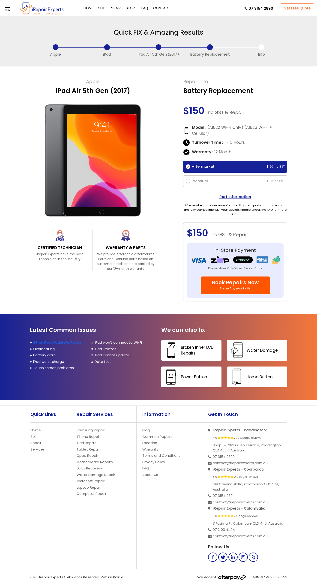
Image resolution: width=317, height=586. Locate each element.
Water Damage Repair (96, 474)
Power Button (184, 376)
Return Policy (112, 577)
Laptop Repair (89, 487)
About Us (150, 474)
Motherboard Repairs (95, 462)
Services (37, 449)
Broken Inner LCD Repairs (188, 350)
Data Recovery (89, 468)
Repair (115, 8)
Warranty (150, 449)
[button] (7, 8)
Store (131, 8)
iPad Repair (86, 442)
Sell (101, 8)
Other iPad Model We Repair (57, 342)
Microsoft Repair (91, 480)
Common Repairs (157, 436)
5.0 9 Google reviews (235, 476)
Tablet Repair (88, 449)
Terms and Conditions (161, 455)
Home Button (250, 376)
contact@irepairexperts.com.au (240, 462)
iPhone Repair (88, 436)
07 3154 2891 (223, 495)
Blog (146, 430)
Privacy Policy (153, 462)
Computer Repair (91, 493)
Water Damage (253, 350)
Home (88, 8)
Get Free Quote (297, 8)
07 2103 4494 (224, 529)
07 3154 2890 (260, 8)
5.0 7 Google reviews (235, 516)
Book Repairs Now (235, 285)
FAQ (144, 8)
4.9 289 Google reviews (237, 437)
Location (149, 442)
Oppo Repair (87, 455)
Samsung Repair (91, 430)
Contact (161, 8)
